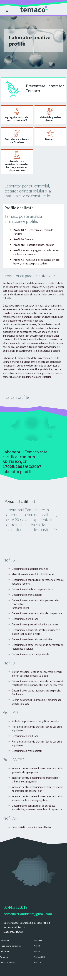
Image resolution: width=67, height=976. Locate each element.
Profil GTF (38, 940)
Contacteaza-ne (7, 962)
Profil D (37, 945)
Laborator (4, 940)
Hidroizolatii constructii (10, 945)
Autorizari (4, 957)
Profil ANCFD (39, 957)
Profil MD (37, 951)
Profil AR (37, 962)
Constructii (5, 951)
